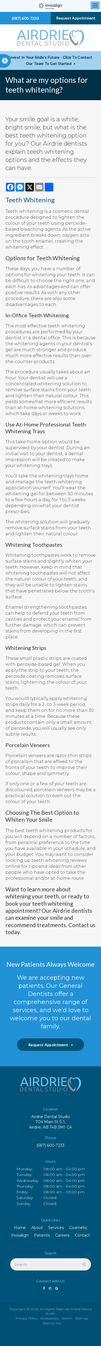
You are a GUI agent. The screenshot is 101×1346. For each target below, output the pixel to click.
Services (56, 1227)
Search (67, 1318)
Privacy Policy (27, 1318)
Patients (42, 1235)
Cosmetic (78, 1227)
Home (20, 1227)
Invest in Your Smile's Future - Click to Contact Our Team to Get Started (50, 60)
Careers (62, 1235)
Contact (82, 1235)
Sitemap (81, 1318)
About (37, 1227)
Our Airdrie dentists (66, 910)
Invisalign (20, 1235)
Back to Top (52, 1323)
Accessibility (49, 1318)
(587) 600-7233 (50, 1145)
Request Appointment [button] (76, 18)
